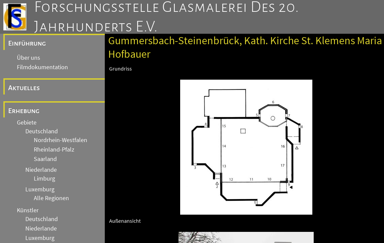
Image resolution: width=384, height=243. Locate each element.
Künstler (28, 210)
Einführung (27, 43)
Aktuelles (24, 87)
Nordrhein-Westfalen (60, 140)
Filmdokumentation (42, 67)
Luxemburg (39, 189)
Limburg (44, 178)
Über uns (28, 57)
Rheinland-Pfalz (54, 149)
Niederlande (41, 169)
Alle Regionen (51, 198)
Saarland (45, 159)
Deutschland (41, 131)
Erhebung (24, 110)
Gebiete (27, 122)
